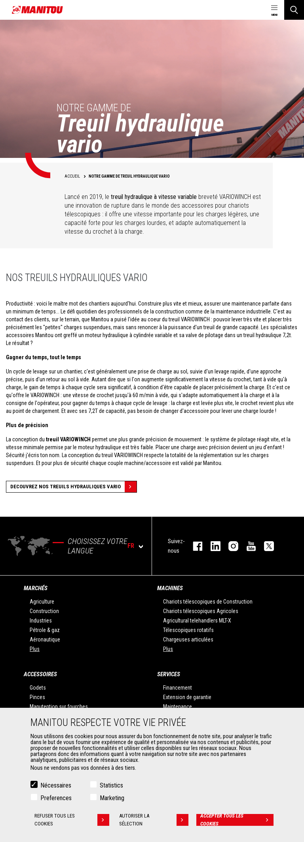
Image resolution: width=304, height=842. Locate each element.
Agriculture (42, 601)
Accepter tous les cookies (237, 820)
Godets (38, 687)
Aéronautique (45, 639)
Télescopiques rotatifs (188, 630)
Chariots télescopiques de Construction (208, 601)
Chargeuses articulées (188, 639)
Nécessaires (55, 785)
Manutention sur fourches (59, 706)
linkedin (211, 546)
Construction (44, 611)
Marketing (112, 798)
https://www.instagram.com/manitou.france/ (229, 546)
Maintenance (177, 706)
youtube (247, 546)
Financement (177, 687)
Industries (41, 620)
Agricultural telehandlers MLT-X (197, 620)
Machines (170, 588)
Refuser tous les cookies (71, 820)
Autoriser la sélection (153, 820)
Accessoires (40, 674)
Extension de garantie (187, 697)
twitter (265, 546)
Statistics (111, 785)
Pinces (37, 697)
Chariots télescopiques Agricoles (200, 611)
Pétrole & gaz (45, 630)
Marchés (36, 588)
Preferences (56, 798)
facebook (194, 546)
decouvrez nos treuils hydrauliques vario (73, 486)
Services (168, 674)
